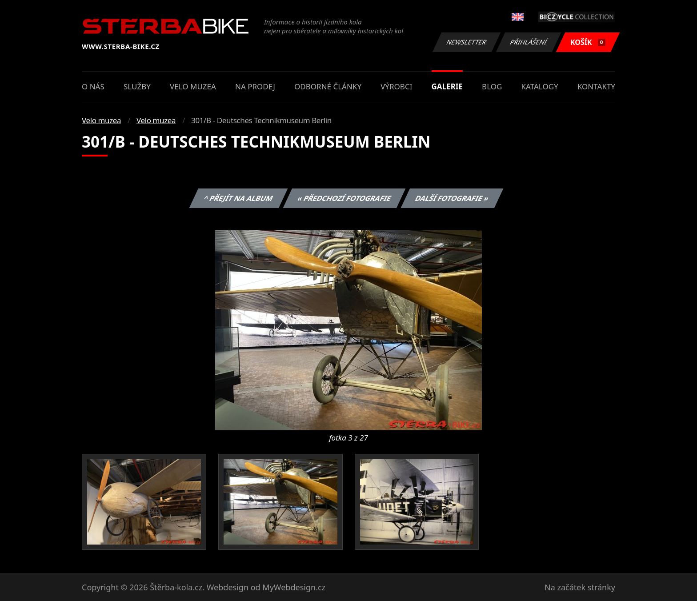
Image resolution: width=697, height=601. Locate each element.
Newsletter (466, 42)
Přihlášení (528, 42)
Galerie (447, 86)
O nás (93, 86)
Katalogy (539, 86)
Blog (492, 86)
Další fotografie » (452, 198)
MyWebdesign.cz (293, 587)
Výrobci (396, 86)
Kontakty (596, 86)
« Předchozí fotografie (344, 198)
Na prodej (255, 86)
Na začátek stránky (580, 587)
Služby (137, 86)
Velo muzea (193, 86)
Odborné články (327, 86)
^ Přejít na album (238, 198)
